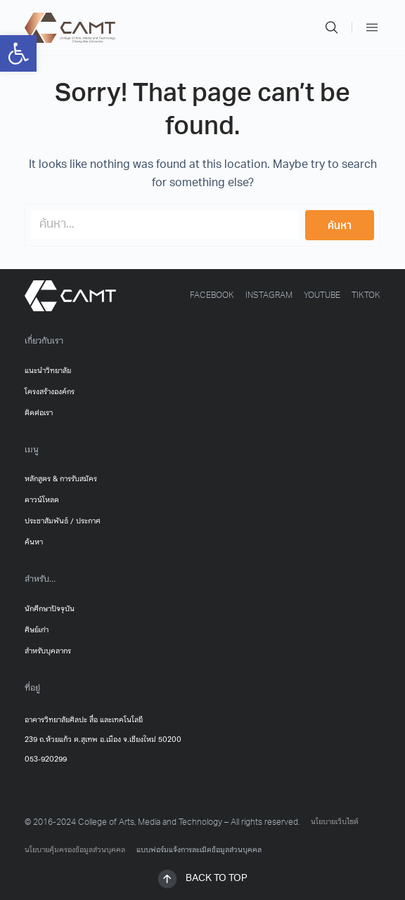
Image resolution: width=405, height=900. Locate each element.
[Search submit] (339, 225)
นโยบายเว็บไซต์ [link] (335, 822)
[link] (18, 53)
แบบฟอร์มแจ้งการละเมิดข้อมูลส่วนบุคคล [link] (199, 850)
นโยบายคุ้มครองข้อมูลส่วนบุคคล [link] (75, 850)
